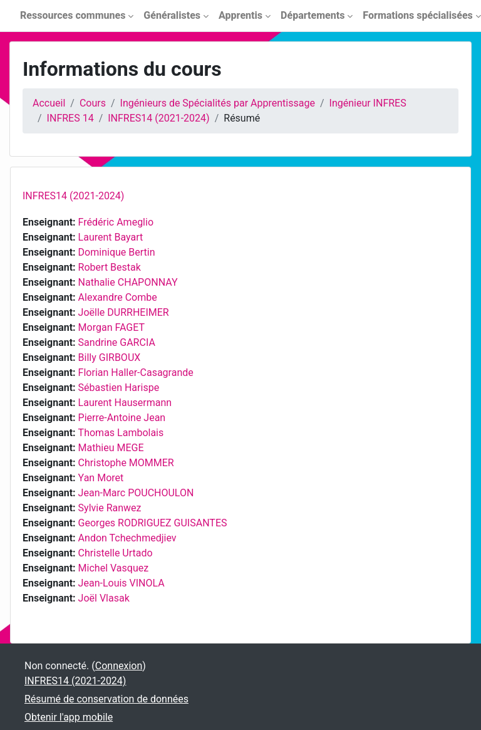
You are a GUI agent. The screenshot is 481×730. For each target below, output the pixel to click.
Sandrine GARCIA (116, 342)
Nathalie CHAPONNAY (128, 282)
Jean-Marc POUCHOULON (136, 493)
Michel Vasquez (113, 568)
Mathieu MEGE (111, 448)
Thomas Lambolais (121, 433)
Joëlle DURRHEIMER (123, 312)
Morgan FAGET (111, 327)
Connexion (118, 666)
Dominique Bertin (116, 252)
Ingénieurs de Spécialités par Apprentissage (217, 103)
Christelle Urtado (115, 553)
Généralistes (171, 15)
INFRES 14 (70, 118)
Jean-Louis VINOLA (121, 583)
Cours (93, 103)
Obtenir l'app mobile (68, 717)
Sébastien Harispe (119, 388)
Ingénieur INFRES (367, 103)
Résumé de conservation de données (106, 699)
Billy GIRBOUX (109, 357)
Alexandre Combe (117, 297)
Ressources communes (72, 15)
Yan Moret (101, 478)
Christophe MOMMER (126, 463)
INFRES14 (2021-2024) (158, 118)
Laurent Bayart (110, 237)
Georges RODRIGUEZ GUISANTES (152, 523)
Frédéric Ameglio (115, 222)
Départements (312, 15)
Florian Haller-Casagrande (136, 372)
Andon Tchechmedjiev (127, 538)
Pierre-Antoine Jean (122, 418)
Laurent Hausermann (125, 403)
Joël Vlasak (104, 598)
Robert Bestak (109, 267)
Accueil (49, 103)
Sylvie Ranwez (110, 508)
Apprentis (240, 15)
